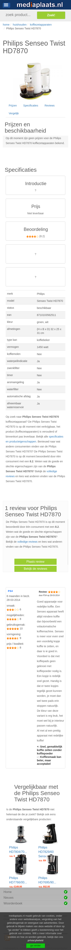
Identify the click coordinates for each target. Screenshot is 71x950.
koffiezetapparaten (41, 24)
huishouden (20, 24)
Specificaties (30, 105)
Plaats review (35, 561)
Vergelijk (14, 113)
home (6, 24)
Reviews (49, 105)
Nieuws (8, 897)
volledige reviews (27, 541)
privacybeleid (35, 944)
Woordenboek (13, 903)
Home (8, 892)
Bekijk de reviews (35, 568)
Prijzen (13, 105)
